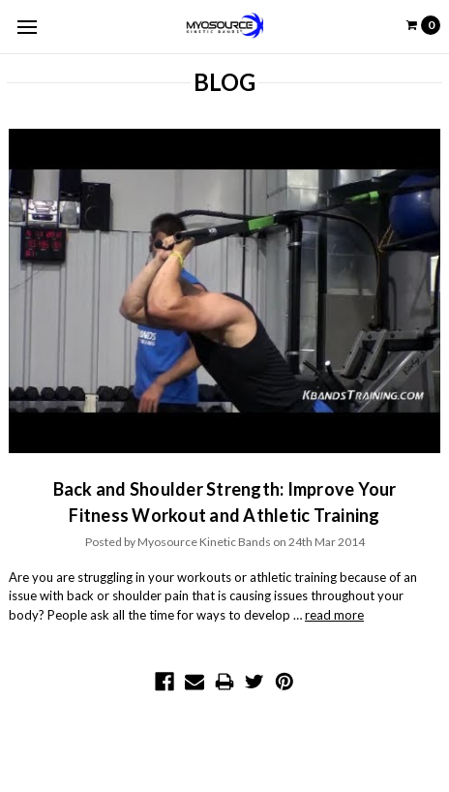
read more (334, 615)
